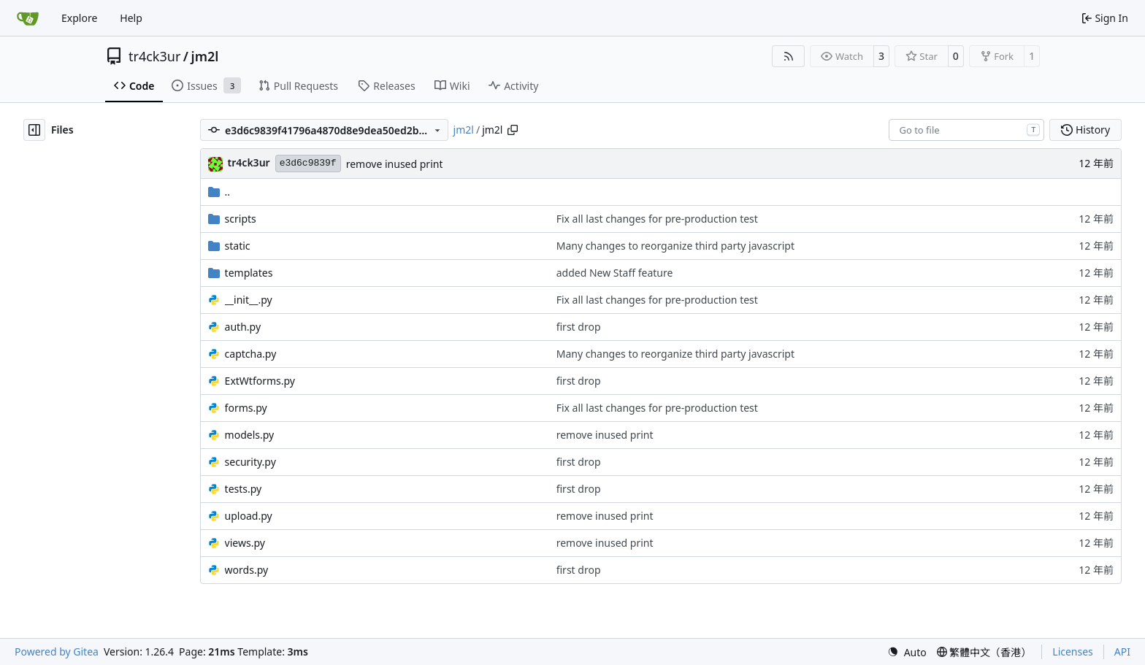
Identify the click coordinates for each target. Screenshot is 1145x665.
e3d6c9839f (308, 163)
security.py (250, 462)
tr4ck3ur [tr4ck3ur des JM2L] (249, 162)
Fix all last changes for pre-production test (657, 219)
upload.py (248, 516)
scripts (240, 219)
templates (249, 273)
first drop (578, 327)
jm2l (205, 56)
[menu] (907, 652)
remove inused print (394, 164)
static (237, 246)
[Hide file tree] (34, 130)
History (1085, 130)
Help (131, 18)
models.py (250, 435)
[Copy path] (513, 130)
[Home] (27, 18)
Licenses (1072, 651)
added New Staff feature (614, 273)
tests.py (243, 489)
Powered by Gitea (57, 651)
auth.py (243, 327)
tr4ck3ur (154, 56)
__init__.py (248, 300)
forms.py (246, 408)
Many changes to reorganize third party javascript (675, 246)
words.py (247, 570)
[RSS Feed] (788, 56)
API (1122, 651)
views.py (245, 543)
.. (219, 192)
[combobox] (966, 130)
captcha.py (251, 354)
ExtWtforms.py (260, 381)
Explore (79, 18)
